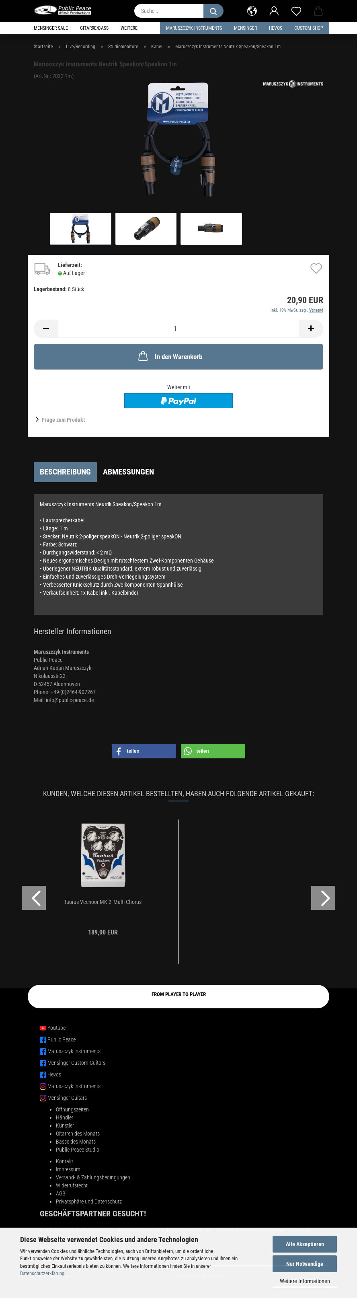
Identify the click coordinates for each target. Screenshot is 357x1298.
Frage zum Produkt (63, 420)
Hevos (54, 1074)
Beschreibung (65, 471)
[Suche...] (213, 11)
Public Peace (61, 1039)
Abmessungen (128, 471)
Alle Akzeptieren (305, 1244)
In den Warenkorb (169, 355)
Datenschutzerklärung (42, 1273)
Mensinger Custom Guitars (76, 1063)
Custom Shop (308, 28)
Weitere (129, 28)
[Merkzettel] (296, 10)
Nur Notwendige (304, 1264)
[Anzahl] (178, 329)
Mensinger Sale (51, 28)
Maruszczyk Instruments (194, 28)
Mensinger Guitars (67, 1098)
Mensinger (245, 28)
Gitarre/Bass (94, 28)
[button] (252, 10)
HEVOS (275, 28)
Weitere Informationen (305, 1281)
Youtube (56, 1028)
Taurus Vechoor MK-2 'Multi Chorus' (103, 902)
